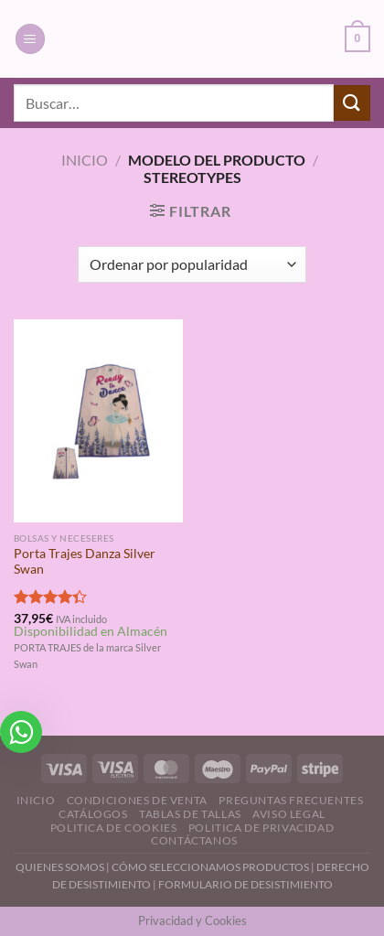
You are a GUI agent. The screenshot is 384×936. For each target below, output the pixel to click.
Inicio (84, 159)
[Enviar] (352, 103)
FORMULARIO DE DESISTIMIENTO (245, 884)
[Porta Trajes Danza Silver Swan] (98, 420)
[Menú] (30, 39)
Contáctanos (194, 840)
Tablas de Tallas (190, 814)
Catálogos (93, 814)
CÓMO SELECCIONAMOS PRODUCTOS (210, 867)
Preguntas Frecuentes (291, 800)
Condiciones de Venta (137, 800)
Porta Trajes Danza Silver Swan (84, 561)
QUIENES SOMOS (60, 867)
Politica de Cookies (113, 827)
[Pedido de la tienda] (191, 264)
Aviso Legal (288, 814)
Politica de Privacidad (261, 827)
